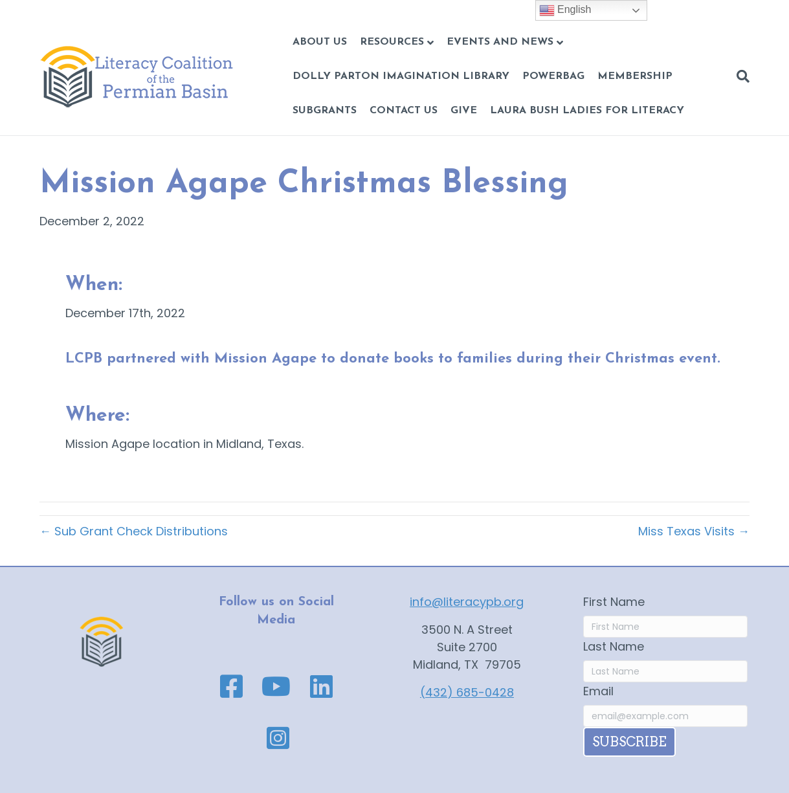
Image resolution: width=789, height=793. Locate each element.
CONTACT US (404, 111)
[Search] (740, 76)
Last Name (613, 646)
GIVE (463, 111)
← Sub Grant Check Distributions (133, 531)
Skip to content (43, 9)
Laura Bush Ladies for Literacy (587, 111)
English (565, 10)
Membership (634, 76)
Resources (392, 42)
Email (598, 691)
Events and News (500, 42)
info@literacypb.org (467, 602)
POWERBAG (553, 76)
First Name (614, 602)
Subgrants (325, 111)
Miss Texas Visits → (694, 531)
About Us (320, 42)
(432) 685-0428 (467, 692)
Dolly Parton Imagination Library (401, 76)
